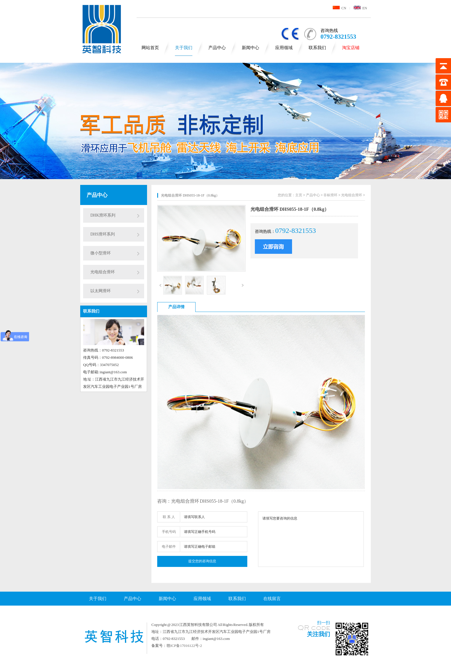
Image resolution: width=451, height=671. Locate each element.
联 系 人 (169, 517)
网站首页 (150, 47)
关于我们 (183, 47)
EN (360, 8)
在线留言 (272, 598)
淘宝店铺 (350, 47)
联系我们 (317, 47)
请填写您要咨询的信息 (311, 539)
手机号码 (169, 532)
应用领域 (284, 47)
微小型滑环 (100, 253)
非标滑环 (330, 195)
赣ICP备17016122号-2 (184, 645)
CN (339, 8)
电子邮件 (169, 547)
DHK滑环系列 (102, 215)
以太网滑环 (100, 291)
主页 (298, 195)
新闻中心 (250, 47)
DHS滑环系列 (102, 234)
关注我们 (318, 634)
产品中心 (217, 47)
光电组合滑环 (102, 272)
